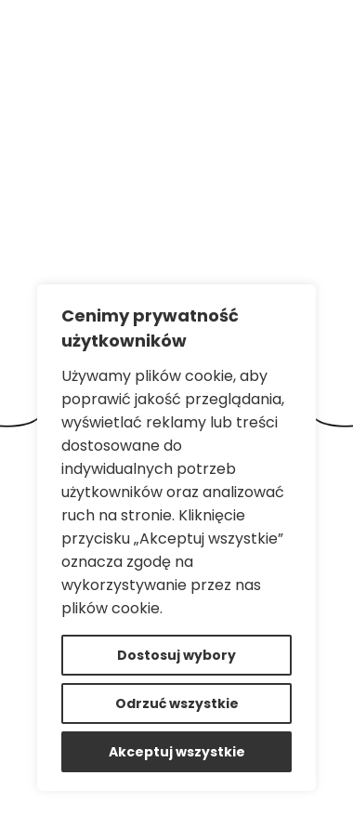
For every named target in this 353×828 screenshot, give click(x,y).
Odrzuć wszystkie (177, 703)
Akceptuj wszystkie (177, 752)
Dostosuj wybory (176, 655)
